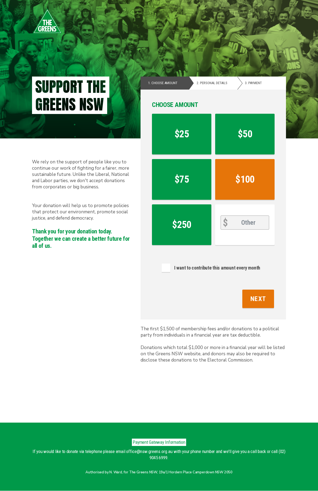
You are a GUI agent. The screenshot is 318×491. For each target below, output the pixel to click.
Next (258, 299)
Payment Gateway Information (159, 442)
